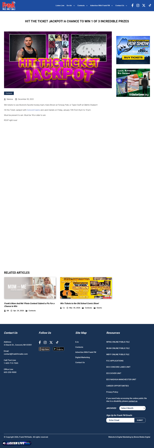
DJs (77, 342)
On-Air (69, 6)
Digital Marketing (82, 357)
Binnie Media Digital (142, 437)
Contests (81, 6)
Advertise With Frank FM (100, 6)
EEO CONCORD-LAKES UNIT (118, 367)
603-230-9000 (10, 372)
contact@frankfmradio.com (16, 354)
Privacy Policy (112, 392)
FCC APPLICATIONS (114, 361)
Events (98, 308)
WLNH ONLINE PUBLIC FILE (118, 348)
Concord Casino (33, 110)
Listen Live (60, 6)
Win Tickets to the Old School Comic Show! (79, 303)
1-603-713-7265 (11, 363)
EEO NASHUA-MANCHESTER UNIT (121, 379)
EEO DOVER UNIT (113, 373)
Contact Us (119, 6)
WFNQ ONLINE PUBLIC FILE (118, 342)
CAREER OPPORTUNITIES (117, 386)
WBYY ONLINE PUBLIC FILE (117, 354)
